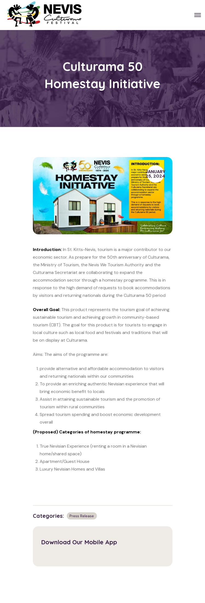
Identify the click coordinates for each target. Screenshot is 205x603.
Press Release (82, 515)
